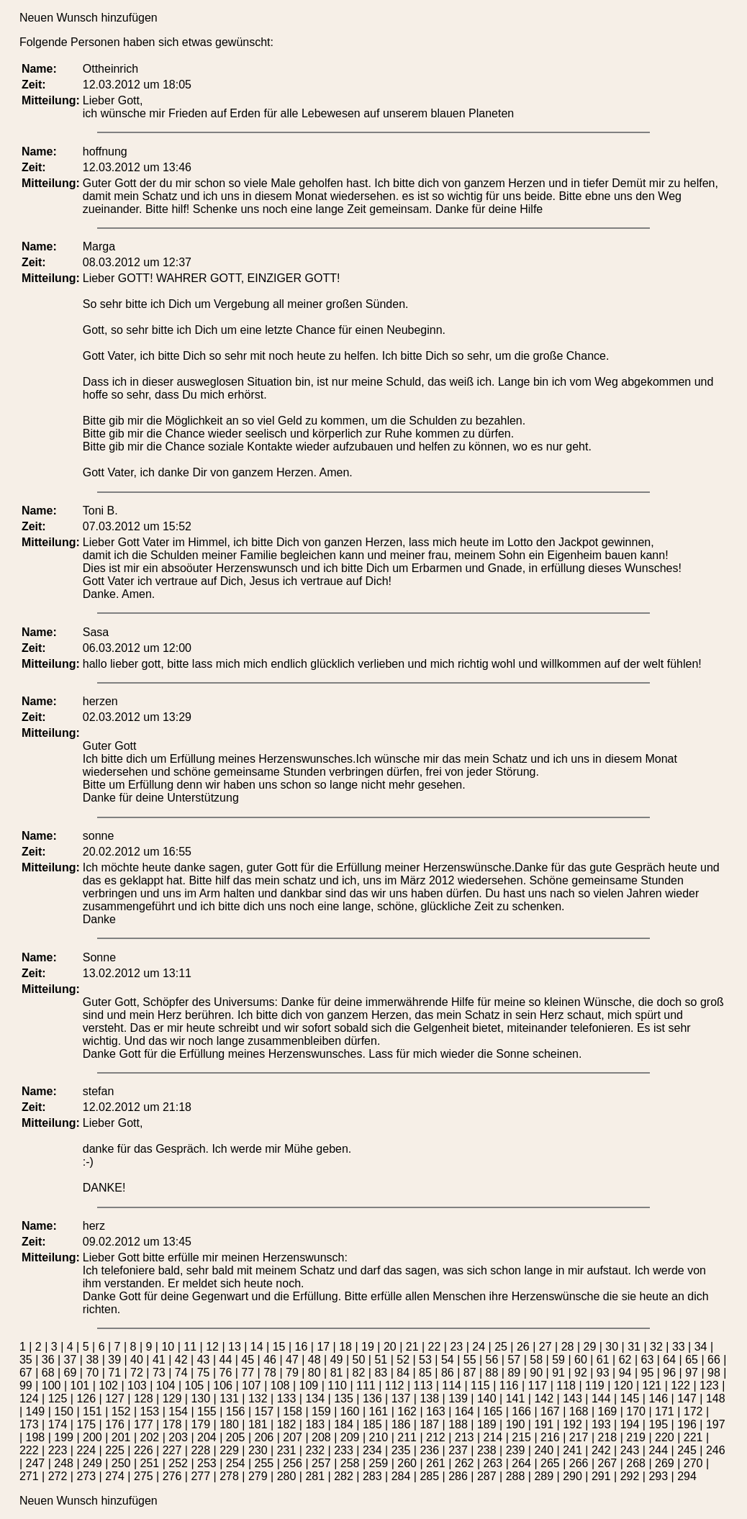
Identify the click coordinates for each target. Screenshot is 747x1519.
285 (429, 1476)
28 (567, 1347)
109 (308, 1385)
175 (86, 1424)
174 (58, 1424)
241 (572, 1450)
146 (658, 1398)
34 (700, 1347)
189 (487, 1424)
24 (478, 1347)
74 (181, 1372)
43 (203, 1360)
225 (114, 1450)
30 (611, 1347)
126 (86, 1398)
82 (359, 1372)
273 (86, 1476)
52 (403, 1360)
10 (167, 1347)
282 (343, 1476)
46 (269, 1360)
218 (607, 1437)
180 (229, 1424)
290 (572, 1476)
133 (286, 1398)
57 (513, 1360)
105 (194, 1385)
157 (264, 1411)
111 (366, 1385)
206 (264, 1437)
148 (715, 1398)
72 (136, 1372)
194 (630, 1424)
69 (70, 1372)
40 (136, 1360)
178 (172, 1424)
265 (550, 1463)
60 (580, 1360)
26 (523, 1347)
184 (343, 1424)
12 (212, 1347)
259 (379, 1463)
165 (493, 1411)
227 (172, 1450)
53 (425, 1360)
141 (515, 1398)
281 (315, 1476)
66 (713, 1360)
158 (292, 1411)
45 (247, 1360)
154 (178, 1411)
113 (423, 1385)
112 (394, 1385)
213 (464, 1437)
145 (630, 1398)
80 (314, 1372)
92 (580, 1372)
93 (603, 1372)
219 (636, 1437)
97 (691, 1372)
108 (280, 1385)
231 (286, 1450)
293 (658, 1476)
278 (229, 1476)
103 (137, 1385)
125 (58, 1398)
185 (372, 1424)
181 (258, 1424)
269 (664, 1463)
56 (492, 1360)
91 (558, 1372)
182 (286, 1424)
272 (58, 1476)
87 (469, 1372)
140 (487, 1398)
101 (79, 1385)
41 (159, 1360)
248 (63, 1463)
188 (458, 1424)
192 (572, 1424)
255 (264, 1463)
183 (315, 1424)
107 (251, 1385)
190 (515, 1424)
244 (658, 1450)
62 (625, 1360)
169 (607, 1411)
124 (29, 1398)
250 (121, 1463)
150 (63, 1411)
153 (150, 1411)
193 (601, 1424)
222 (29, 1450)
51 (380, 1360)
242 (601, 1450)
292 (630, 1476)
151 (92, 1411)
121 (651, 1385)
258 (350, 1463)
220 (664, 1437)
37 (70, 1360)
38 (92, 1360)
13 (234, 1347)
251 (150, 1463)
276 (172, 1476)
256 (292, 1463)
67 (25, 1372)
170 (636, 1411)
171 (664, 1411)
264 (521, 1463)
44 (225, 1360)
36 (48, 1360)
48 (314, 1360)
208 (321, 1437)
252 (178, 1463)
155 (207, 1411)
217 (579, 1437)
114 (451, 1385)
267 (607, 1463)
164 (464, 1411)
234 (372, 1450)
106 (222, 1385)
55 (469, 1360)
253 (207, 1463)
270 (693, 1463)
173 (29, 1424)
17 (323, 1347)
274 (114, 1476)
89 (513, 1372)
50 (359, 1360)
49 (336, 1360)
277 (200, 1476)
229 (229, 1450)
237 (458, 1450)
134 (315, 1398)
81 (336, 1372)
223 (58, 1450)
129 (172, 1398)
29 (590, 1347)
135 (343, 1398)
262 (464, 1463)
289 (543, 1476)
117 (537, 1385)
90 (536, 1372)
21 (412, 1347)
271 (29, 1476)
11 (190, 1347)
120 (623, 1385)
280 (286, 1476)
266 (579, 1463)
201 (121, 1437)
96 (669, 1372)
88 (492, 1372)
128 (143, 1398)
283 (372, 1476)
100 (51, 1385)
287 (487, 1476)
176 (114, 1424)
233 (343, 1450)
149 (35, 1411)
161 (379, 1411)
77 (247, 1372)
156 (235, 1411)
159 (321, 1411)
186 (401, 1424)
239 (515, 1450)
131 (229, 1398)
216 (550, 1437)
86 (447, 1372)
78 (269, 1372)
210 (379, 1437)
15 (279, 1347)
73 (159, 1372)
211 (407, 1437)
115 (480, 1385)
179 (200, 1424)
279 (258, 1476)
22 (434, 1347)
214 (493, 1437)
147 (687, 1398)
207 (292, 1437)
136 (372, 1398)
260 (407, 1463)
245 (687, 1450)
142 (543, 1398)
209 (350, 1437)
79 (292, 1372)
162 (407, 1411)
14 (256, 1347)
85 (425, 1372)
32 (656, 1347)
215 (521, 1437)
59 (558, 1360)
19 (367, 1347)
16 (301, 1347)
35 (25, 1360)
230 (258, 1450)
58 (536, 1360)
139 (458, 1398)
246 (715, 1450)
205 (235, 1437)
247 (35, 1463)
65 (691, 1360)
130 (200, 1398)
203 (178, 1437)
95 (647, 1372)
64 (669, 1360)
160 (350, 1411)
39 (114, 1360)
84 (403, 1372)
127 (114, 1398)
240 (543, 1450)
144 (601, 1398)
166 (521, 1411)
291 (601, 1476)
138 (429, 1398)
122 (680, 1385)
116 (509, 1385)
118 (566, 1385)
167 (550, 1411)
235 (401, 1450)
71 (114, 1372)
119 (595, 1385)
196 (687, 1424)
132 (258, 1398)
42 (181, 1360)
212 (435, 1437)
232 (315, 1450)
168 (579, 1411)
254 (235, 1463)
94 (625, 1372)
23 (456, 1347)
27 (545, 1347)
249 (92, 1463)
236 (429, 1450)
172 (693, 1411)
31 (634, 1347)
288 (515, 1476)
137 (401, 1398)
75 (203, 1372)
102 (108, 1385)
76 (225, 1372)
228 (200, 1450)
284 (401, 1476)
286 (458, 1476)
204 (207, 1437)
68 (48, 1372)
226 (143, 1450)
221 (693, 1437)
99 (25, 1385)
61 (603, 1360)
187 (429, 1424)
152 (121, 1411)
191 (543, 1424)
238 (487, 1450)
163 (435, 1411)
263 (493, 1463)
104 (166, 1385)
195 (658, 1424)
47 (292, 1360)
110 (337, 1385)
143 (572, 1398)
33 (678, 1347)
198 (35, 1437)
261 (435, 1463)
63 (647, 1360)
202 (150, 1437)
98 (713, 1372)
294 (687, 1476)
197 (715, 1424)
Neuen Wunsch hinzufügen (88, 18)
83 (380, 1372)
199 (63, 1437)
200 (92, 1437)
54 (447, 1360)
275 (143, 1476)
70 (92, 1372)
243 (630, 1450)
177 (143, 1424)
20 (390, 1347)
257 (321, 1463)
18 (345, 1347)
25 (500, 1347)
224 (86, 1450)
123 (709, 1385)
